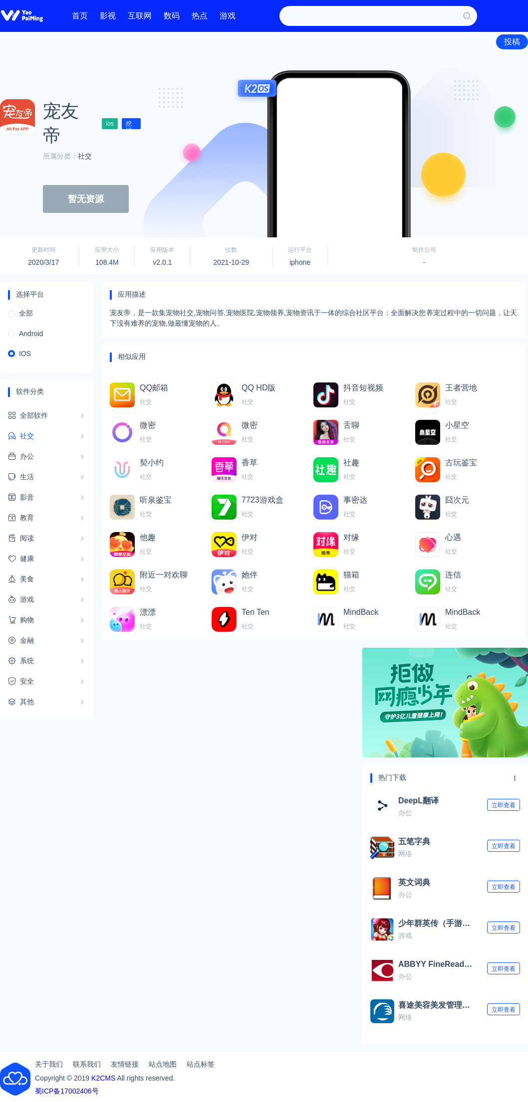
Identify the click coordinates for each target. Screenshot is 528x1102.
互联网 (140, 15)
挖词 (129, 124)
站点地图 (163, 1064)
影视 (108, 15)
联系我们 (87, 1064)
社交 (85, 156)
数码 (172, 15)
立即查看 (504, 805)
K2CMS (103, 1078)
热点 (200, 15)
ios (109, 123)
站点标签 (201, 1064)
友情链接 (125, 1064)
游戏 (228, 15)
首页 (80, 15)
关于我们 (49, 1064)
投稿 (512, 41)
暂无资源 (86, 199)
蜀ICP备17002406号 (67, 1091)
